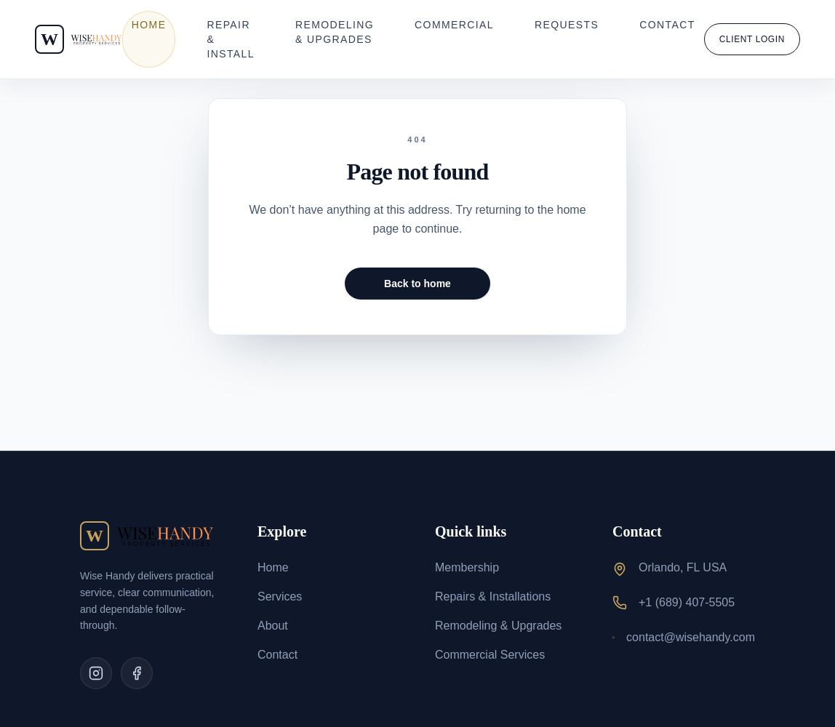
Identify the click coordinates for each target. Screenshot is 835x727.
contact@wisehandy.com (690, 637)
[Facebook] (137, 673)
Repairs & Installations (493, 596)
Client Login (752, 39)
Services (279, 596)
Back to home (417, 283)
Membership (467, 567)
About (272, 625)
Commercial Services (490, 654)
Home (149, 25)
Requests (567, 25)
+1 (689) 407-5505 (687, 602)
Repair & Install (231, 39)
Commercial (454, 25)
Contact (667, 25)
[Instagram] (96, 673)
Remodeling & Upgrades (334, 32)
